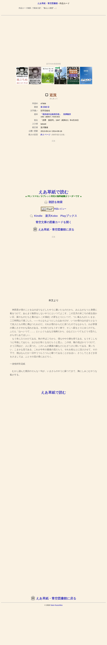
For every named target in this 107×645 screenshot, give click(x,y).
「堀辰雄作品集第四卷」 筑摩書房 (56, 114)
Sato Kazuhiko (57, 605)
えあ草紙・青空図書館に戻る (56, 229)
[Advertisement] (27, 38)
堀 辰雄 (44, 107)
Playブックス (68, 215)
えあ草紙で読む (54, 192)
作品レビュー (53, 209)
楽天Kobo (51, 215)
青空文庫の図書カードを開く (54, 222)
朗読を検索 (56, 202)
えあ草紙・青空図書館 (47, 3)
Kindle (38, 215)
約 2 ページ (45, 135)
